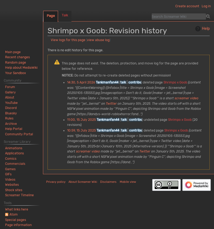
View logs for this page (68, 40)
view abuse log (98, 40)
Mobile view (128, 182)
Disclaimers (108, 182)
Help (202, 28)
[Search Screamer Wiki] (179, 16)
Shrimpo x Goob (175, 82)
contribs (134, 82)
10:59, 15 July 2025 (81, 130)
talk (123, 82)
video (194, 98)
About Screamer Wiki (82, 182)
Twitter (111, 104)
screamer (182, 98)
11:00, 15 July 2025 (81, 120)
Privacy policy (56, 182)
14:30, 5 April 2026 (81, 82)
